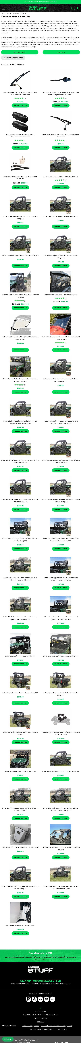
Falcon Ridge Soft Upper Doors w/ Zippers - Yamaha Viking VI (61, 848)
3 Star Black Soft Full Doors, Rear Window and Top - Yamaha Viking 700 (20, 888)
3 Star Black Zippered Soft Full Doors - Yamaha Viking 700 (20, 218)
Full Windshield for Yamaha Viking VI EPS (56, 1026)
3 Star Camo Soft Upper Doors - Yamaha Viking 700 (20, 255)
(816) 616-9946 (40, 1011)
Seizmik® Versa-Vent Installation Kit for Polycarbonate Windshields (20, 136)
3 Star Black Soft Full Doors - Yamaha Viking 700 (60, 176)
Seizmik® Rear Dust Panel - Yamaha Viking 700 (61, 295)
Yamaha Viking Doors (30, 1026)
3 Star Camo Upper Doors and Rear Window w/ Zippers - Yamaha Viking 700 (61, 618)
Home (3, 13)
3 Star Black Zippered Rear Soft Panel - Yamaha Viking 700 (61, 694)
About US (40, 1022)
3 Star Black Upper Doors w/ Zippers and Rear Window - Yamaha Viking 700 (20, 579)
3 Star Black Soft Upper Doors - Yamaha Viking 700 (60, 771)
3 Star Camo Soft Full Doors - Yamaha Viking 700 (60, 216)
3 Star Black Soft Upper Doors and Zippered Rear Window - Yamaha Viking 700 (61, 809)
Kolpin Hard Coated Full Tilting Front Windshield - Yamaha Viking (20, 338)
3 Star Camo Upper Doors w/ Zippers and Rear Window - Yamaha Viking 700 (61, 579)
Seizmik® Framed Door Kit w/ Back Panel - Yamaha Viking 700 (20, 296)
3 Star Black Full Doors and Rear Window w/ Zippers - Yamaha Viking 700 (20, 500)
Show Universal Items (13, 58)
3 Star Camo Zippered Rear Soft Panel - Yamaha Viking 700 (20, 733)
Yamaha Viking (16, 13)
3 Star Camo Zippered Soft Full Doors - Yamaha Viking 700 (61, 257)
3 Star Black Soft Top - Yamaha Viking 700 (20, 656)
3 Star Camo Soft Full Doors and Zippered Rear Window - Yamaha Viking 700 (61, 422)
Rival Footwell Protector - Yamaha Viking (20, 925)
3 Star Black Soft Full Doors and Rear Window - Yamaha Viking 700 (20, 380)
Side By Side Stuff (15, 1040)
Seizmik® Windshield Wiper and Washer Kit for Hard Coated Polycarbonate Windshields (60, 93)
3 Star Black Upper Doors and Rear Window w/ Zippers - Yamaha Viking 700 (20, 618)
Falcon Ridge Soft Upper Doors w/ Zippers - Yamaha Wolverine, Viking (61, 733)
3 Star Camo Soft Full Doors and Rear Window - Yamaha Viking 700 (60, 380)
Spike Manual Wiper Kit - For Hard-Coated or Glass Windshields (60, 136)
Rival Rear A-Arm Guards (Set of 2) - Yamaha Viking (20, 847)
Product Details (20, 105)
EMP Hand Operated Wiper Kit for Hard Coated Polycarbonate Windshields (20, 93)
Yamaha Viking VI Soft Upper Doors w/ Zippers (48, 1029)
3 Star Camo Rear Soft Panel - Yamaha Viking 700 (20, 693)
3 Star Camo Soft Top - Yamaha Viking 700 (20, 771)
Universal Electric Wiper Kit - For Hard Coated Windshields (20, 178)
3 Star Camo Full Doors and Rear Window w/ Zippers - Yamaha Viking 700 (61, 500)
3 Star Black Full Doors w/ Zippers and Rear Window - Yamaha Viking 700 (20, 461)
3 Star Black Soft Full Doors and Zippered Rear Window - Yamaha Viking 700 (20, 422)
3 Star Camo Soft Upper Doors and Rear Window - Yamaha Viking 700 (20, 540)
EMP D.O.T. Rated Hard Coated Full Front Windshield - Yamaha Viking (61, 338)
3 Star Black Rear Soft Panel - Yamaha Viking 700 (60, 656)
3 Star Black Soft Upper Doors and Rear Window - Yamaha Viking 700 (20, 809)
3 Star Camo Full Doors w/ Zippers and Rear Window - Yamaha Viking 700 (61, 461)
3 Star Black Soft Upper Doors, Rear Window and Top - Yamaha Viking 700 (60, 888)
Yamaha (8, 13)
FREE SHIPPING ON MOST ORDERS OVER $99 (40, 2)
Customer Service (40, 1018)
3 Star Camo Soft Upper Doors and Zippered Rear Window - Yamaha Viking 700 (61, 540)
